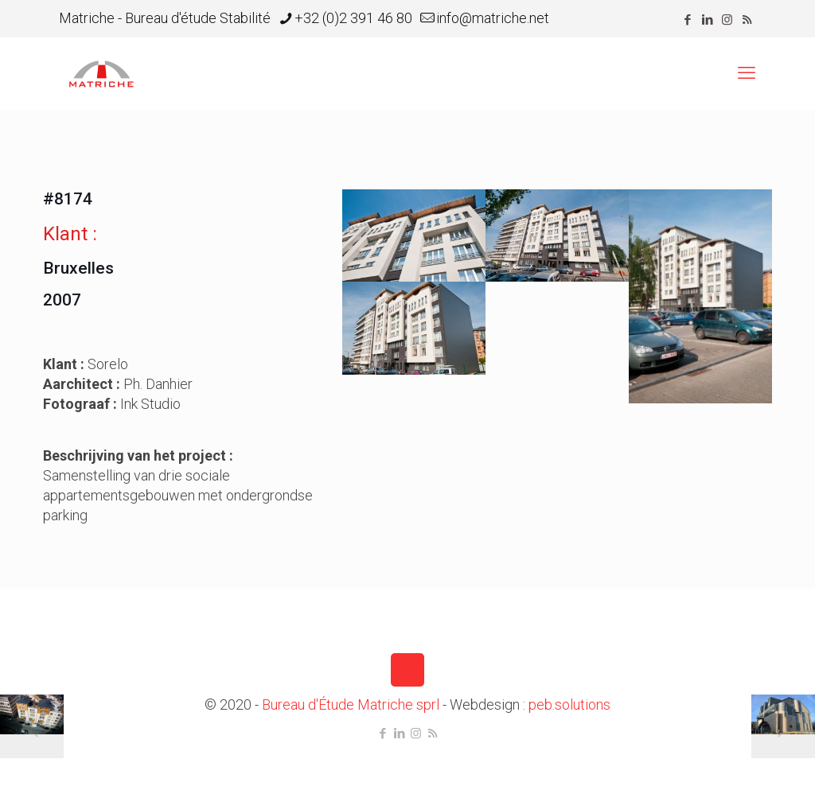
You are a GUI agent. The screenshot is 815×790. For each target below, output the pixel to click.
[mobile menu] (746, 73)
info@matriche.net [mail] (492, 18)
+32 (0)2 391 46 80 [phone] (353, 18)
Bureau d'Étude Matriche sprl (350, 704)
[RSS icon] (747, 20)
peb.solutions (569, 704)
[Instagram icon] (727, 20)
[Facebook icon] (687, 20)
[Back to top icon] (407, 670)
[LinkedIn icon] (707, 20)
